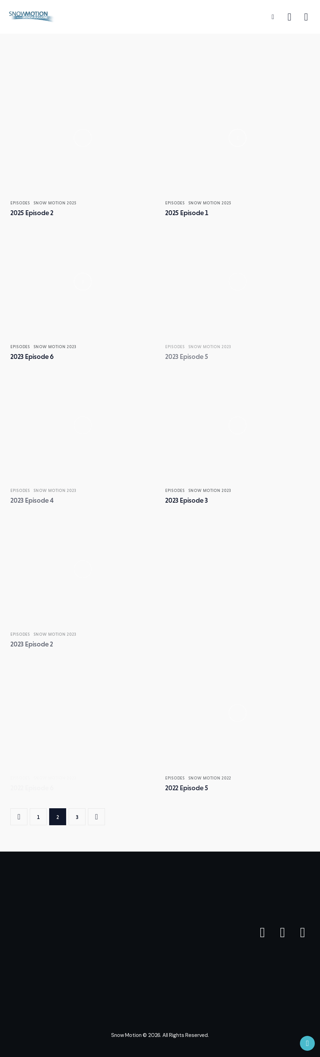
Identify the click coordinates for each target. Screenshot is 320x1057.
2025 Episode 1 (186, 213)
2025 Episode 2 (31, 213)
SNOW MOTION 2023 (55, 346)
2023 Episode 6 (32, 356)
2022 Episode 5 (186, 788)
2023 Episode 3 (186, 500)
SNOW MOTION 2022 (210, 778)
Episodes (20, 203)
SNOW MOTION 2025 (55, 203)
